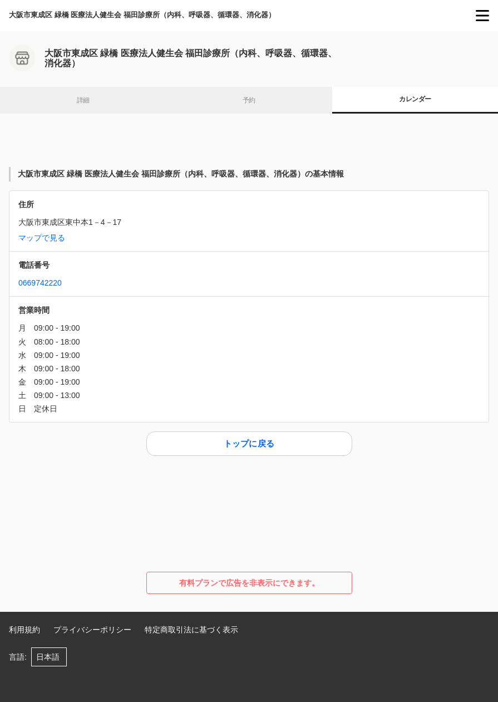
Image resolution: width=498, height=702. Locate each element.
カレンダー (415, 99)
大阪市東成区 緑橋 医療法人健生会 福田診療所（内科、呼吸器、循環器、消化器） (142, 15)
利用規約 (24, 629)
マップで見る (41, 237)
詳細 (83, 100)
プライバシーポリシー (92, 629)
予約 (249, 100)
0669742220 (40, 282)
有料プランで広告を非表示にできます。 (249, 582)
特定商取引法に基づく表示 (191, 629)
